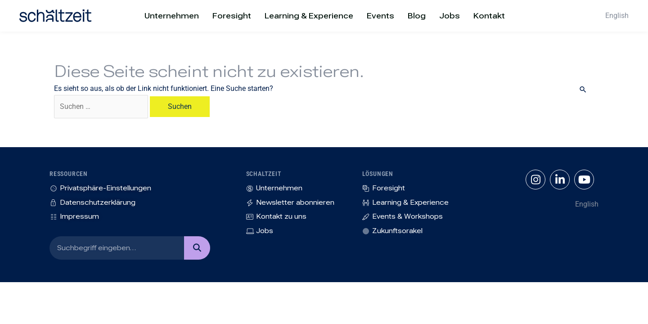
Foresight (231, 15)
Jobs (449, 15)
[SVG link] (55, 15)
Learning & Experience (309, 15)
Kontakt (489, 15)
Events (380, 15)
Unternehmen (171, 15)
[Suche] (197, 248)
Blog (417, 15)
